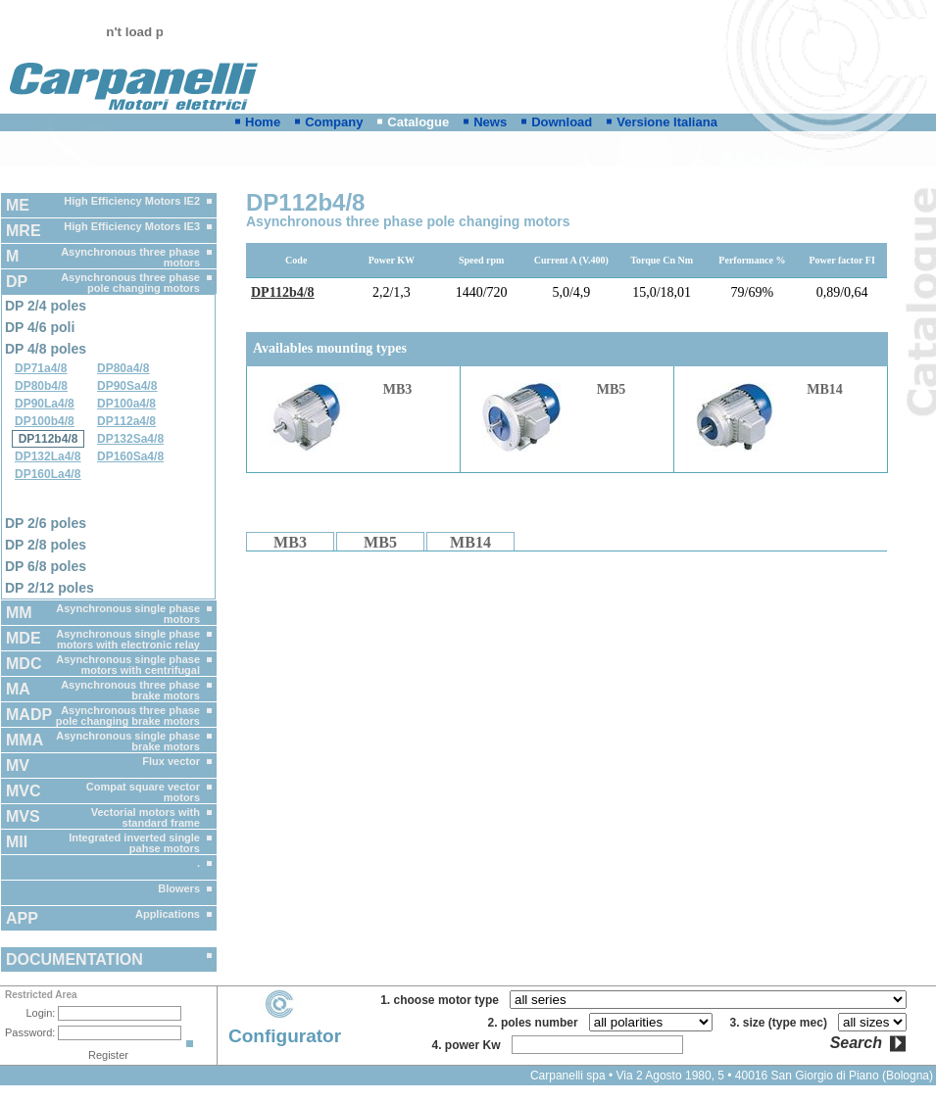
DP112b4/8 (48, 439)
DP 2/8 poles (45, 544)
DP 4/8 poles (45, 349)
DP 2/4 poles (45, 305)
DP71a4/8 (41, 368)
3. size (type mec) (782, 1022)
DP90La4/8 (44, 403)
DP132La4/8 (47, 456)
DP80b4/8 (41, 386)
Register (108, 1055)
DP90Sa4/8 (127, 386)
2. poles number (536, 1022)
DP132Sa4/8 (130, 439)
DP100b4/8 (44, 421)
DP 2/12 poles (49, 588)
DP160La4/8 (47, 474)
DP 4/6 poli (39, 327)
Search (856, 1043)
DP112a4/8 (126, 421)
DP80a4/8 (123, 368)
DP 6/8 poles (45, 566)
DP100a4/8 (126, 403)
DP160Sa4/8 (130, 456)
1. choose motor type (442, 1000)
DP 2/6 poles (45, 523)
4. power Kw (469, 1045)
